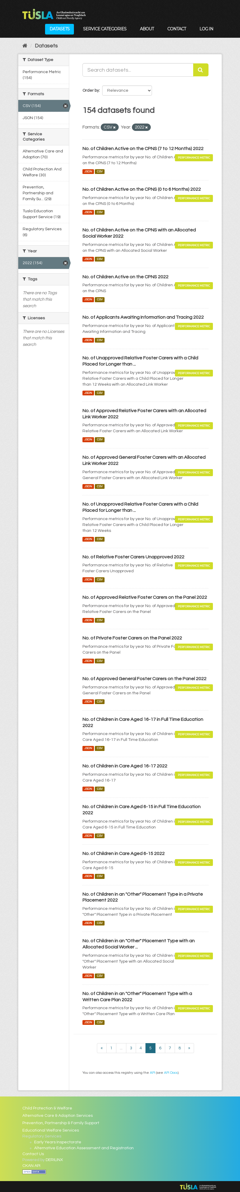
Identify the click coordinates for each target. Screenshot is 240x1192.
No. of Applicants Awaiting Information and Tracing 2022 (143, 317)
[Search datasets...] (137, 70)
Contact (176, 29)
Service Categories (104, 29)
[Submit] (200, 69)
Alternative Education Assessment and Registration (84, 1148)
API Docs (171, 1072)
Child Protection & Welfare (47, 1108)
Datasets (59, 29)
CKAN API (31, 1166)
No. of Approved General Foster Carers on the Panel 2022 (144, 678)
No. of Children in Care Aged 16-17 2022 (124, 766)
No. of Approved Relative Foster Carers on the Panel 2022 (144, 597)
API (152, 1072)
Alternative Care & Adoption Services (57, 1116)
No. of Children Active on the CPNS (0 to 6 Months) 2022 (141, 189)
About (147, 29)
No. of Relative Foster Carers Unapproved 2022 (133, 557)
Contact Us (33, 1154)
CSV (100, 171)
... (121, 1048)
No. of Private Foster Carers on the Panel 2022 (132, 638)
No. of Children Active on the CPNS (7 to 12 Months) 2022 (142, 148)
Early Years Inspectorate (57, 1142)
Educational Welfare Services (50, 1130)
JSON (88, 171)
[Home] (24, 46)
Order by (90, 90)
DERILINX (54, 1160)
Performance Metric (194, 157)
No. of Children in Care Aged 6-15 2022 (123, 853)
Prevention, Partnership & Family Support (60, 1123)
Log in (206, 29)
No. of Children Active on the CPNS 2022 (125, 276)
